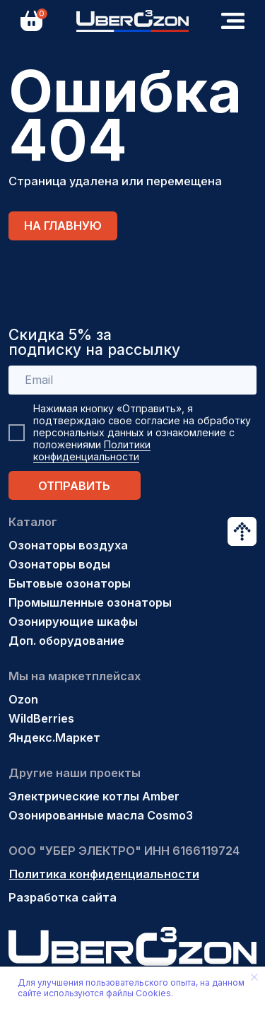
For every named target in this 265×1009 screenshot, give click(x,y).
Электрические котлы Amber (93, 796)
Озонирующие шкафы (73, 621)
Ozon (23, 699)
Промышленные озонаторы (90, 602)
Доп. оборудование (66, 641)
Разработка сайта (62, 897)
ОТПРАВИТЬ (74, 486)
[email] (132, 380)
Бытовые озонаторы (69, 583)
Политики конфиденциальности (92, 450)
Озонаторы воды (59, 564)
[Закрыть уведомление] (254, 977)
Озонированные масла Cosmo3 (100, 815)
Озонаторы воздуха (68, 545)
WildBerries (41, 718)
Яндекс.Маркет (54, 737)
